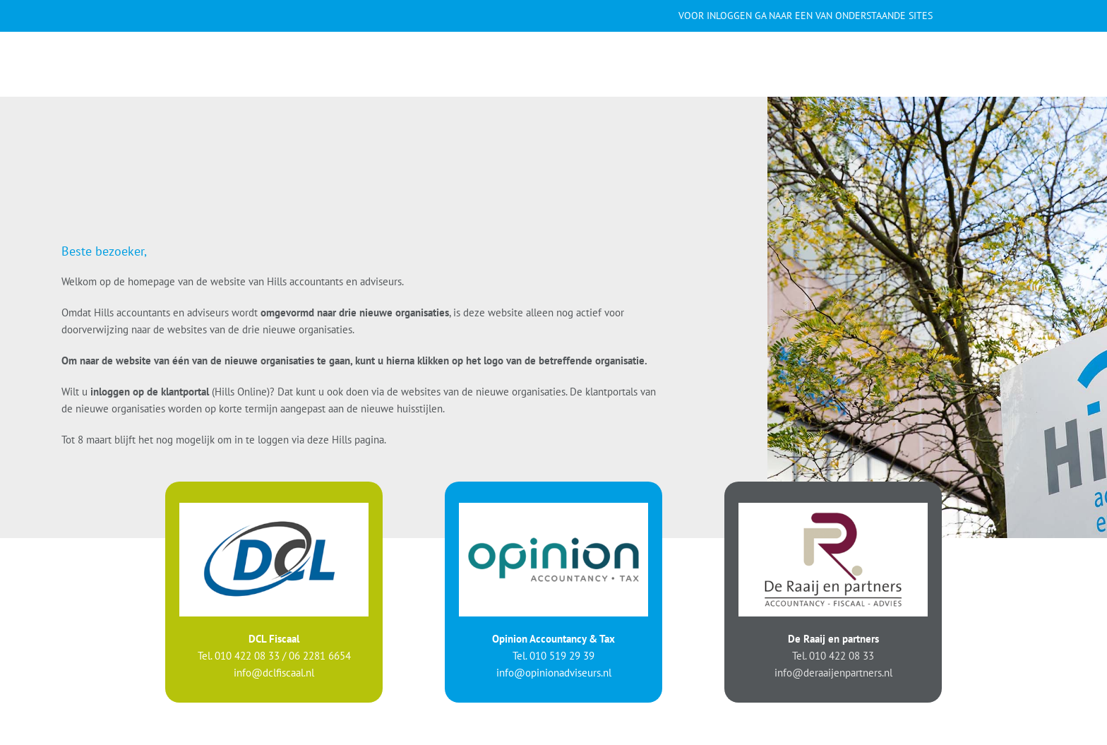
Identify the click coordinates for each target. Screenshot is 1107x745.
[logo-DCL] (274, 507)
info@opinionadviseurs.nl (553, 672)
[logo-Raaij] (833, 507)
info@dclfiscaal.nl (274, 672)
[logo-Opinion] (553, 507)
